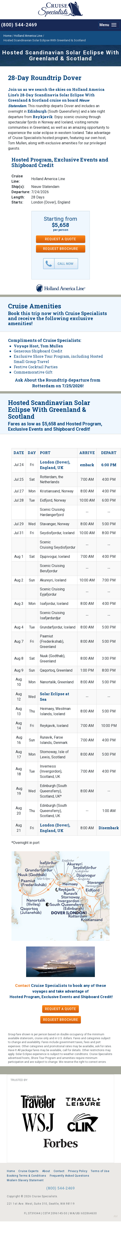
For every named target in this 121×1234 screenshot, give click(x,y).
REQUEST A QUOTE (60, 239)
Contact (22, 985)
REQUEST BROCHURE (60, 249)
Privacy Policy (77, 1171)
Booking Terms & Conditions (26, 1175)
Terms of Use (100, 1171)
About (46, 1171)
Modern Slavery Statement (25, 1180)
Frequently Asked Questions (69, 1175)
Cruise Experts (28, 1171)
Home (11, 1171)
